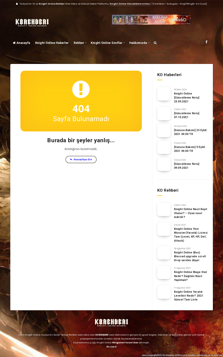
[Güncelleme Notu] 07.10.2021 (186, 115)
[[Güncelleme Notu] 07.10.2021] (164, 113)
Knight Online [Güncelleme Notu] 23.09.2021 (186, 97)
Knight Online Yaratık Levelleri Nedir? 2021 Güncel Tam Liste (188, 295)
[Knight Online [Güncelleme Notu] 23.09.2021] (164, 94)
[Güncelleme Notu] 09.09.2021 (186, 165)
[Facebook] (206, 42)
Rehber (79, 43)
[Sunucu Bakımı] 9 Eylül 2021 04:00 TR (189, 149)
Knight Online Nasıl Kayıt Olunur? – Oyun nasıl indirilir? (190, 213)
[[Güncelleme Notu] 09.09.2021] (164, 164)
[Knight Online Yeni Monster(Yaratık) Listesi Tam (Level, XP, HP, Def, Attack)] (164, 229)
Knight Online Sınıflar (106, 43)
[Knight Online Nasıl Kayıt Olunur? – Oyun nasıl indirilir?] (164, 209)
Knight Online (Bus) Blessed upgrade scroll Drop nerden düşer (190, 256)
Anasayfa (21, 43)
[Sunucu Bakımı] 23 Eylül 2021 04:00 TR (190, 132)
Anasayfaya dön (81, 159)
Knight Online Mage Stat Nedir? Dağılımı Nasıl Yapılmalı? (190, 275)
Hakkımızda (138, 43)
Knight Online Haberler (52, 43)
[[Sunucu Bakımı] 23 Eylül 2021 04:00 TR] (164, 130)
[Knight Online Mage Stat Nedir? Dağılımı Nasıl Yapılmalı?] (164, 272)
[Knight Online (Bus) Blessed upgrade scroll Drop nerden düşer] (164, 252)
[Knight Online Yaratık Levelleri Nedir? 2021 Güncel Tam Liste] (164, 292)
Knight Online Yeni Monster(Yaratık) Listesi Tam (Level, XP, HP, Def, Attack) (191, 234)
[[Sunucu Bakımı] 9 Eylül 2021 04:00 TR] (164, 147)
